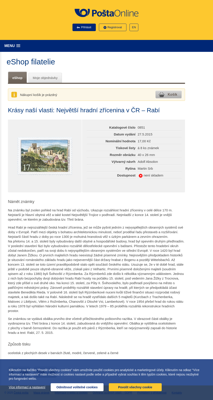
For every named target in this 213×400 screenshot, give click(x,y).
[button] (107, 45)
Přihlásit (86, 27)
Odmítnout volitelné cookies (77, 387)
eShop (17, 78)
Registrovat (114, 27)
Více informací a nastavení (27, 387)
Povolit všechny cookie (135, 387)
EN (134, 27)
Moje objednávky (45, 78)
